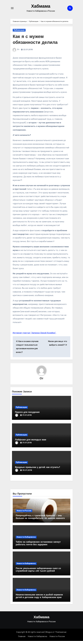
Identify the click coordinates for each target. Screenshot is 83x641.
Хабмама (40, 6)
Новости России (24, 511)
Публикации (19, 30)
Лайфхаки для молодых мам (30, 440)
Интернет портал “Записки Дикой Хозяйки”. (34, 333)
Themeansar (60, 632)
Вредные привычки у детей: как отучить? (37, 467)
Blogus (49, 632)
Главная (21, 636)
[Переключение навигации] (12, 8)
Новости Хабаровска (26, 537)
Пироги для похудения (27, 412)
